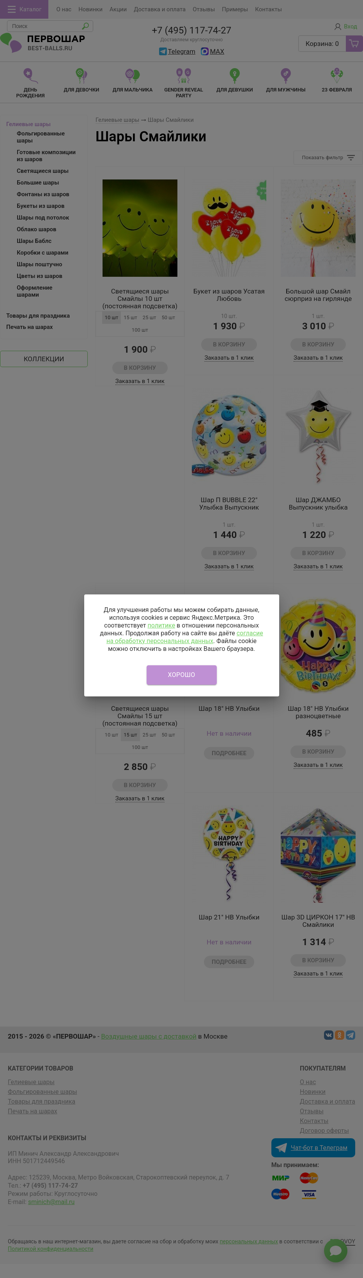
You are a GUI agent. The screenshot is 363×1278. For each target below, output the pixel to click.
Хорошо (181, 675)
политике (161, 625)
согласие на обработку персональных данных (184, 637)
